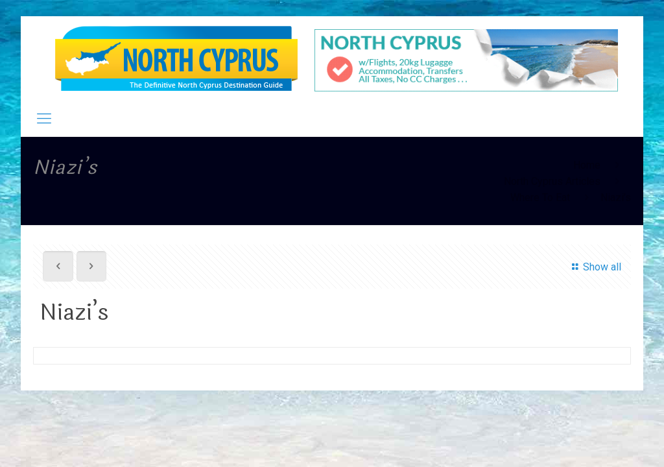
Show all (594, 267)
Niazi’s (615, 197)
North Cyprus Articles (552, 181)
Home (586, 165)
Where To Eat (540, 197)
